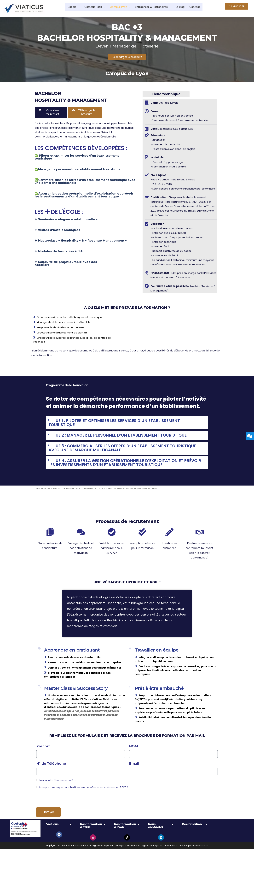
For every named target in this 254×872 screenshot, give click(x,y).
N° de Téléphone (51, 776)
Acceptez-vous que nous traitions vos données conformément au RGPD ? (83, 799)
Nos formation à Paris (91, 838)
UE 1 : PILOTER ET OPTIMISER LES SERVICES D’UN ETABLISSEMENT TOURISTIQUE (121, 423)
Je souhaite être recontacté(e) (58, 792)
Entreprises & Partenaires (155, 7)
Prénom (43, 759)
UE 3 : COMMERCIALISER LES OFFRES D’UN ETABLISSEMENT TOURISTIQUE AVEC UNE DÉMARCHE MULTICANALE (115, 450)
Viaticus (52, 837)
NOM (133, 759)
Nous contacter (155, 838)
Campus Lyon (118, 7)
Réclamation (192, 837)
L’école (65, 7)
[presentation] (61, 811)
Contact (202, 7)
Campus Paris (89, 7)
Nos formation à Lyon (125, 838)
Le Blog (185, 7)
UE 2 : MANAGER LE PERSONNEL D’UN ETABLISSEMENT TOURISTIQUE (129, 436)
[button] (236, 6)
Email (134, 776)
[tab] (127, 423)
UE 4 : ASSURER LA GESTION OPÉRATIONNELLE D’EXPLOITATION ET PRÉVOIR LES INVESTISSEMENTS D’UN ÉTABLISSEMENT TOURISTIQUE (123, 465)
